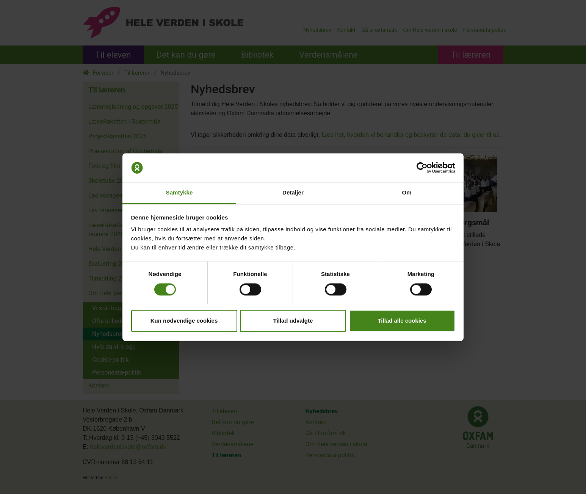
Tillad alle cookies (402, 321)
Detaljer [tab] (293, 193)
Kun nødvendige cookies (184, 321)
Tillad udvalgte (293, 321)
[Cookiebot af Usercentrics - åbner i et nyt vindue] (422, 167)
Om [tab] (406, 193)
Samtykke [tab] (179, 193)
